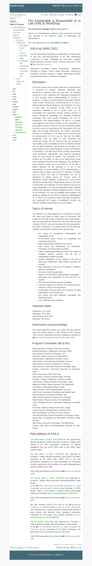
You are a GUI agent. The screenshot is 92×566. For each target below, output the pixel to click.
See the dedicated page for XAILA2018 (55, 532)
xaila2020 (19, 130)
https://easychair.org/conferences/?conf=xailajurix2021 (55, 337)
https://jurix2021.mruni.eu (42, 64)
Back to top (77, 548)
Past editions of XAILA (20, 81)
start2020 (18, 127)
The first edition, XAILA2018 (42, 522)
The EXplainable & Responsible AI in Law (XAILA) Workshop (19, 33)
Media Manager (64, 548)
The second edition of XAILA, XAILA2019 (47, 478)
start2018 (18, 122)
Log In (79, 15)
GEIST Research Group (67, 5)
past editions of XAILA (59, 43)
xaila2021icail (20, 132)
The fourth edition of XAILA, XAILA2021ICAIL (48, 439)
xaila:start (17, 5)
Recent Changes (58, 15)
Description (24, 45)
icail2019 (18, 117)
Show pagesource (19, 15)
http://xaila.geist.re (60, 29)
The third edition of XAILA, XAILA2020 (47, 454)
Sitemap (71, 15)
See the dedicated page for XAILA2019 (62, 493)
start (17, 120)
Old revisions (34, 548)
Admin (46, 15)
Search (13, 21)
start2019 (18, 125)
